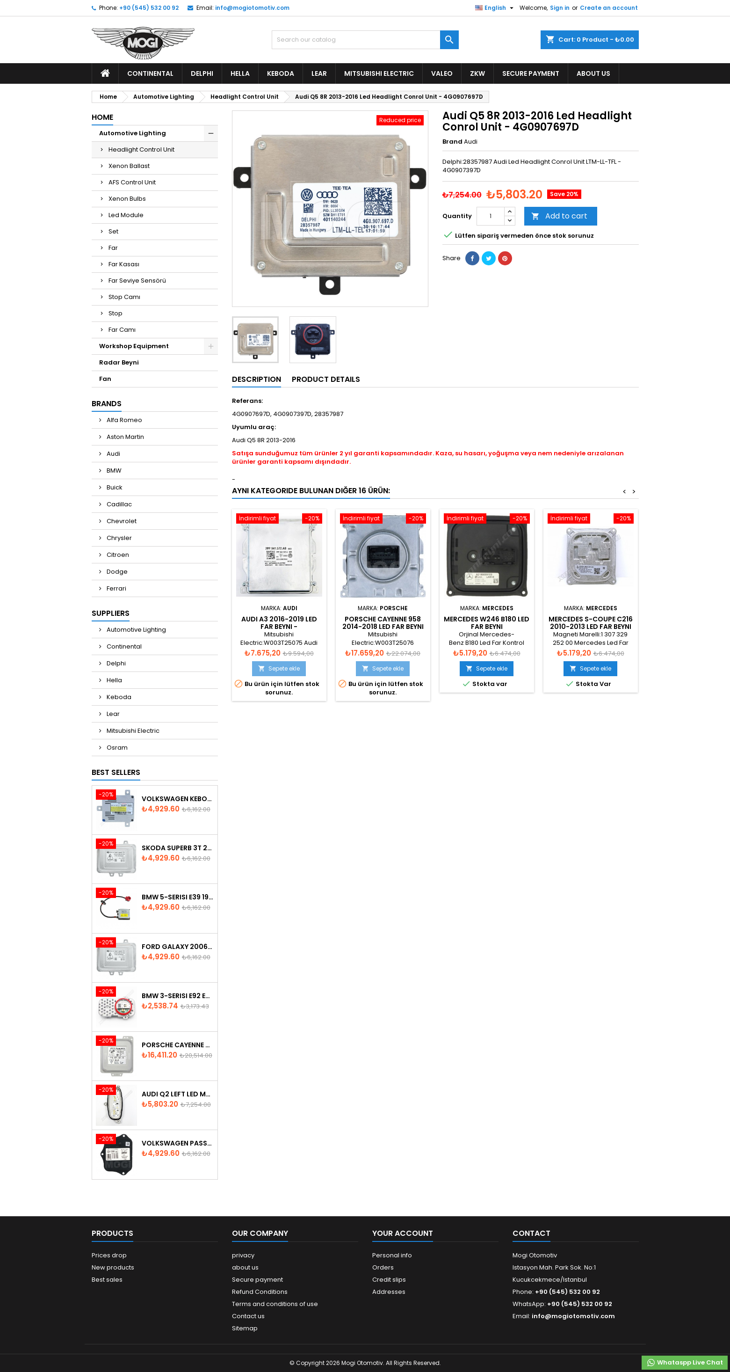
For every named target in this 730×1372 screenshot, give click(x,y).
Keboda (280, 73)
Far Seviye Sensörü (137, 280)
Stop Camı (124, 296)
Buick (114, 487)
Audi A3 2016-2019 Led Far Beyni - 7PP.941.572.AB (279, 626)
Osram (116, 747)
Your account (402, 1233)
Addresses (388, 1291)
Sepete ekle (279, 668)
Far (113, 247)
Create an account (609, 8)
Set (113, 231)
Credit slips (389, 1279)
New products (113, 1267)
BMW (113, 470)
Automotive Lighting (132, 133)
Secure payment (530, 73)
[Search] (365, 39)
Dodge (116, 571)
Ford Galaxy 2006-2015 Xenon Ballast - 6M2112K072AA (178, 946)
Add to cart (559, 216)
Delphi (202, 73)
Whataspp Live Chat (684, 1362)
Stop (115, 313)
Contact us (248, 1316)
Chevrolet (121, 521)
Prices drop (109, 1255)
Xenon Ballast (129, 165)
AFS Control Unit (132, 182)
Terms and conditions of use (275, 1303)
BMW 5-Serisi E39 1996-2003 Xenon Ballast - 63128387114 (178, 897)
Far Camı (122, 329)
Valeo (442, 73)
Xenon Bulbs (127, 198)
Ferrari (115, 588)
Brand (452, 142)
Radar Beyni (119, 362)
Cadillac (118, 504)
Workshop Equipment (134, 346)
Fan (105, 378)
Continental (150, 73)
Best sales (107, 1279)
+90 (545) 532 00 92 (149, 8)
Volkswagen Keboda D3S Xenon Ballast (178, 799)
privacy (243, 1255)
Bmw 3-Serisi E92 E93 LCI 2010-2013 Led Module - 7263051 (178, 996)
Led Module (126, 215)
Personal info (392, 1255)
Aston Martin (124, 436)
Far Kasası (123, 264)
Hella (240, 73)
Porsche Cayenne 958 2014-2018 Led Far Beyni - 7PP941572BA (383, 626)
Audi (112, 453)
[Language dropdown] (495, 8)
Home (102, 117)
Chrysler (118, 537)
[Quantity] (491, 216)
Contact (531, 1233)
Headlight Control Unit (141, 149)
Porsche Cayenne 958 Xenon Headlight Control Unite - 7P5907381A (178, 1045)
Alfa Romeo (123, 420)
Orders (383, 1267)
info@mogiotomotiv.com (252, 8)
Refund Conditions (260, 1291)
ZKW (477, 73)
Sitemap (245, 1328)
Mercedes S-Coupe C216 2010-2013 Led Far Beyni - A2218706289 (591, 626)
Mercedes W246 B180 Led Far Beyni (486, 622)
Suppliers (111, 613)
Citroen (117, 554)
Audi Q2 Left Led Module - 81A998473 (178, 1094)
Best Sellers (116, 772)
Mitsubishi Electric (379, 73)
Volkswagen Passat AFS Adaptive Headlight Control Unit (178, 1143)
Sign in (560, 8)
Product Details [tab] (326, 379)
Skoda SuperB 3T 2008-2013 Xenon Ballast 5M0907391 (178, 848)
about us (593, 73)
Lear (319, 73)
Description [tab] (256, 379)
